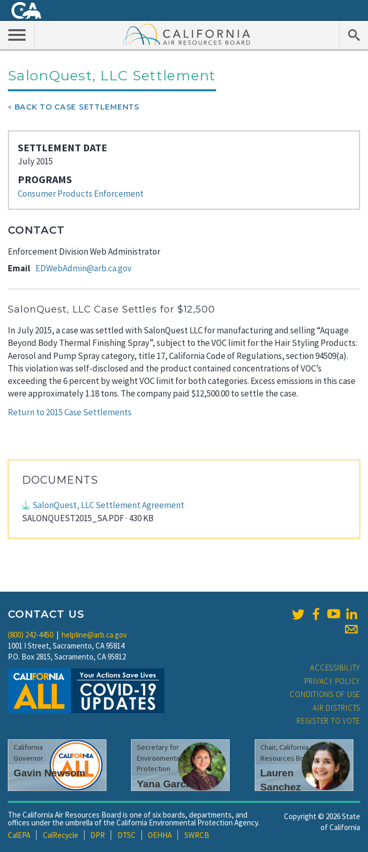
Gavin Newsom (50, 772)
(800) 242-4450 (30, 635)
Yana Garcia (165, 783)
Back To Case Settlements (77, 107)
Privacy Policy (332, 681)
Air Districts (336, 708)
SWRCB (196, 835)
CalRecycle (60, 835)
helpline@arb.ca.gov (94, 635)
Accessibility (335, 668)
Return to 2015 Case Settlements (70, 412)
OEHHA (160, 835)
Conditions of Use (325, 694)
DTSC (126, 835)
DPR (97, 835)
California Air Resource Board (187, 34)
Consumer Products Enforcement (81, 193)
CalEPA (19, 835)
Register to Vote (328, 721)
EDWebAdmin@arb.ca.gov (83, 268)
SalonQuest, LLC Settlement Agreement (108, 505)
